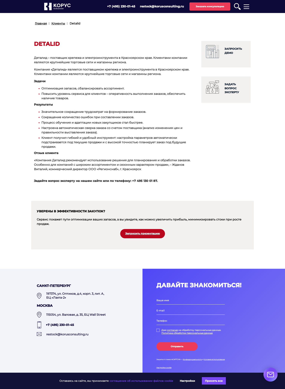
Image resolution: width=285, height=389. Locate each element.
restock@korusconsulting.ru (162, 6)
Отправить (177, 346)
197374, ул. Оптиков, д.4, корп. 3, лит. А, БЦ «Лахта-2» (75, 296)
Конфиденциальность (192, 359)
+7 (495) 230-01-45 (121, 6)
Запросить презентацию (142, 233)
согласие (172, 330)
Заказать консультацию (210, 6)
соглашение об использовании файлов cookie (141, 381)
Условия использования (214, 359)
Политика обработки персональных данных (187, 333)
